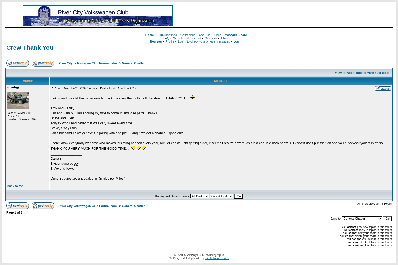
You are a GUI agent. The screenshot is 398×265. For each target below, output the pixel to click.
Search (178, 38)
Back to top (15, 186)
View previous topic (349, 72)
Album (225, 38)
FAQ (166, 38)
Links (217, 34)
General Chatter (133, 63)
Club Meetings (167, 34)
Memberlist (193, 38)
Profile (170, 41)
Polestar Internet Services (217, 258)
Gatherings (187, 34)
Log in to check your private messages (204, 41)
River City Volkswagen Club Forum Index (87, 63)
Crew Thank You (29, 47)
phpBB (220, 255)
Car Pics (205, 34)
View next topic (378, 72)
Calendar (211, 38)
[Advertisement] (291, 15)
